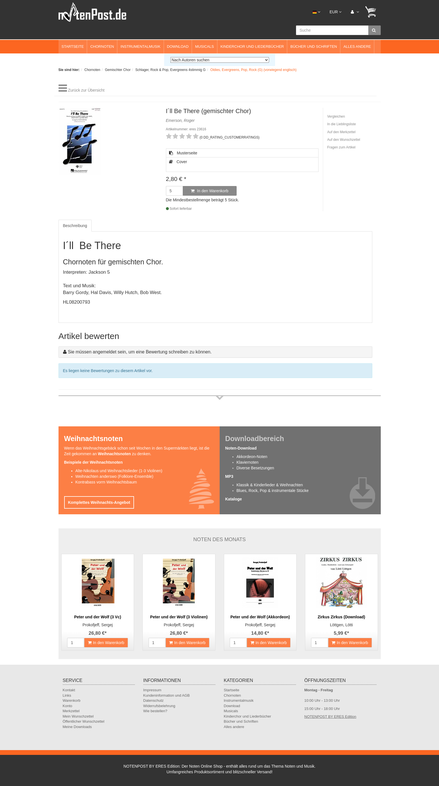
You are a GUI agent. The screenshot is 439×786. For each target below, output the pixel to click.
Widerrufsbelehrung (159, 706)
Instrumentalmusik (140, 46)
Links (67, 695)
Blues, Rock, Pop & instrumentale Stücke (273, 490)
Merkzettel (71, 711)
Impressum (152, 690)
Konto (67, 706)
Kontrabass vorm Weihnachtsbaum (106, 482)
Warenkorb (72, 700)
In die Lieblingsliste (341, 124)
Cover (178, 161)
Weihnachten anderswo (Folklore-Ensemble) (114, 476)
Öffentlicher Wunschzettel (84, 721)
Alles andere (357, 46)
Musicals (204, 46)
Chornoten (102, 46)
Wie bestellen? (155, 711)
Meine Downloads (77, 727)
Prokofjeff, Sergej (98, 625)
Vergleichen (336, 116)
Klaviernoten (248, 462)
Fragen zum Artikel (341, 147)
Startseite (73, 46)
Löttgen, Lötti (341, 625)
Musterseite (183, 153)
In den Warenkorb (209, 191)
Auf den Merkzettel (341, 132)
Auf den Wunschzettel (343, 140)
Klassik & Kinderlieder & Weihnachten (270, 485)
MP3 (229, 476)
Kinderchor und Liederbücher (252, 46)
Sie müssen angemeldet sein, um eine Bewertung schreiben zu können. (140, 351)
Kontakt (69, 690)
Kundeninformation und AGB (166, 695)
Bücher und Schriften (313, 46)
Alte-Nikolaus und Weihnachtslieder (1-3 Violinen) (119, 470)
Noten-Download (241, 448)
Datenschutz (153, 700)
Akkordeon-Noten (252, 456)
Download (178, 46)
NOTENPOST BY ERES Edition (330, 716)
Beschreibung (75, 225)
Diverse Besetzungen (255, 468)
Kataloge (233, 499)
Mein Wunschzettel (78, 716)
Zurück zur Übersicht (86, 90)
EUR (335, 12)
